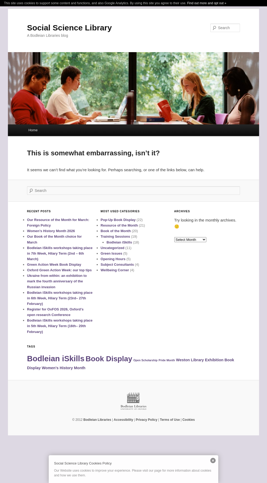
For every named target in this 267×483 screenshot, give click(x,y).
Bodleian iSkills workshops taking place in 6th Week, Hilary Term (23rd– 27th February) (59, 298)
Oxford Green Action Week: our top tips (59, 270)
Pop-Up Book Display (118, 220)
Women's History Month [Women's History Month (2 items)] (64, 368)
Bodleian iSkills (119, 242)
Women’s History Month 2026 (51, 231)
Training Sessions (115, 236)
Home (33, 130)
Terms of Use (170, 420)
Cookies (189, 420)
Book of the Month (116, 231)
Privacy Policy (146, 420)
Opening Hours (113, 259)
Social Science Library (69, 27)
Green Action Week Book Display (54, 265)
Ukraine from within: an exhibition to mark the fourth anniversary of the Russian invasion (57, 281)
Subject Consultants (117, 265)
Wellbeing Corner (115, 270)
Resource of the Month (119, 225)
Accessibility (123, 420)
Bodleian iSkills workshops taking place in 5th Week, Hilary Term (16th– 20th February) (59, 325)
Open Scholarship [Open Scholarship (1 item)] (145, 360)
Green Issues (111, 253)
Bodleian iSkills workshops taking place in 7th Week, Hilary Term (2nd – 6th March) (59, 253)
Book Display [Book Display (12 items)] (109, 359)
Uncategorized (112, 248)
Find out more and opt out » (206, 3)
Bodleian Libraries (97, 420)
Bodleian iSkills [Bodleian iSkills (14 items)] (55, 358)
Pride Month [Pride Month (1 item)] (167, 360)
